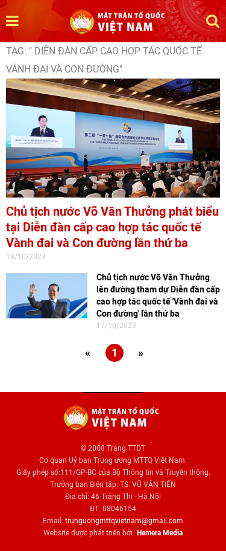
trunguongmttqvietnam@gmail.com (124, 521)
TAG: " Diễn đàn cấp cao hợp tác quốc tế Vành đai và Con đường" (104, 60)
